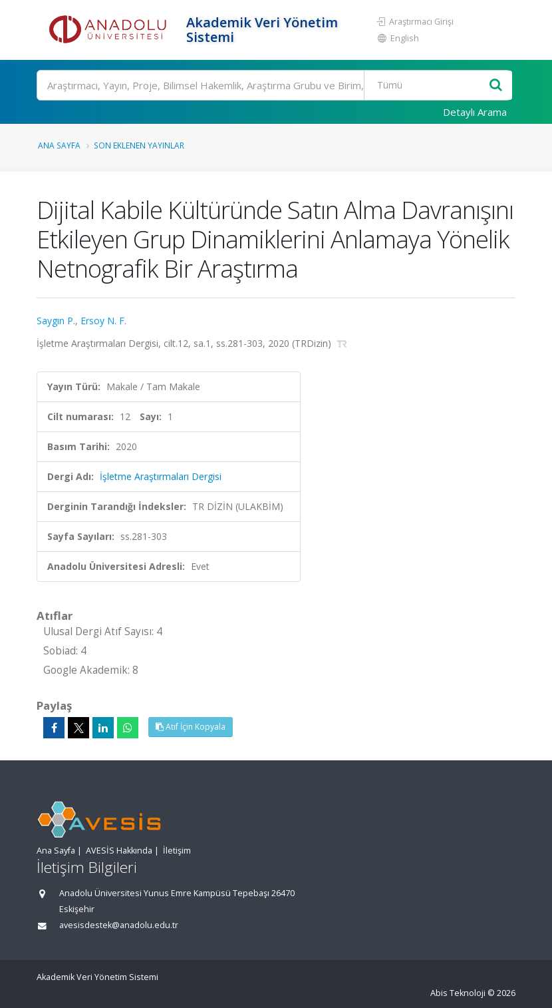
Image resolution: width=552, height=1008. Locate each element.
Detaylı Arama (475, 112)
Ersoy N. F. (103, 320)
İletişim (177, 850)
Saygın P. (56, 320)
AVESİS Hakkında (119, 850)
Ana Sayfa (59, 145)
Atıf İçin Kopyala (190, 726)
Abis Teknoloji (457, 993)
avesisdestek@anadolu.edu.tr (118, 925)
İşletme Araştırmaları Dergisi (160, 476)
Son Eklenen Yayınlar (139, 145)
